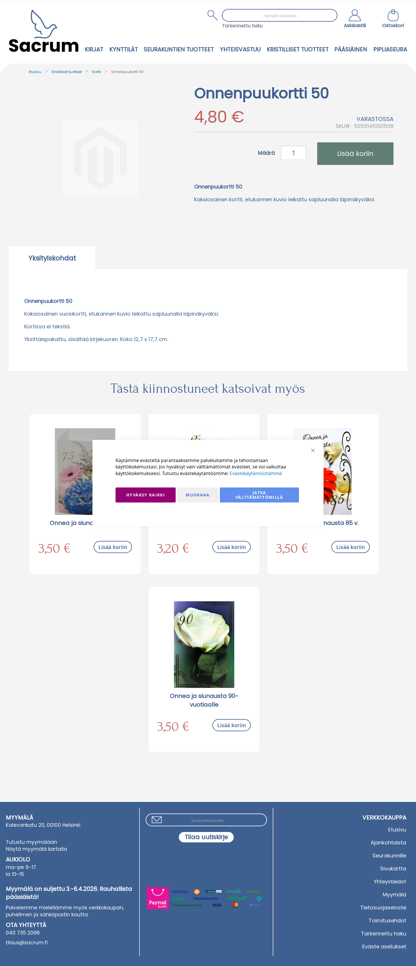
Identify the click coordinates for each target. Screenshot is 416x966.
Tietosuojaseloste (383, 907)
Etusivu (35, 71)
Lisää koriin (113, 547)
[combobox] (279, 15)
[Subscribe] (206, 837)
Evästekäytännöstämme (256, 473)
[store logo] (43, 31)
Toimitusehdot (387, 920)
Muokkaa (197, 495)
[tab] (52, 258)
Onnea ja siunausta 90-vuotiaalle (204, 700)
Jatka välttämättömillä (259, 495)
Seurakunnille (389, 855)
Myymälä (394, 894)
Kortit (96, 71)
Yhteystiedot (390, 881)
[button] (354, 19)
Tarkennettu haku (242, 26)
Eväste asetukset (384, 946)
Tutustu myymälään (31, 842)
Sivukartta (393, 868)
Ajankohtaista (388, 842)
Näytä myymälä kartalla (36, 849)
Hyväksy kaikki (145, 495)
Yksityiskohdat (52, 258)
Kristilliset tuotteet (67, 71)
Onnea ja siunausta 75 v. (85, 523)
